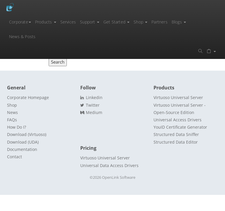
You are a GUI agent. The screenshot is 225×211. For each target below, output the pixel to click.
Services (68, 22)
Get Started (116, 22)
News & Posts (22, 36)
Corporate (20, 22)
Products (45, 22)
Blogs (179, 22)
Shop (140, 22)
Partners (159, 22)
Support (89, 22)
